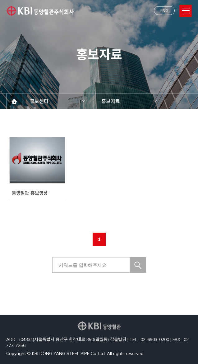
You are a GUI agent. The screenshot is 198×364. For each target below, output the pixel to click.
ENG (164, 10)
